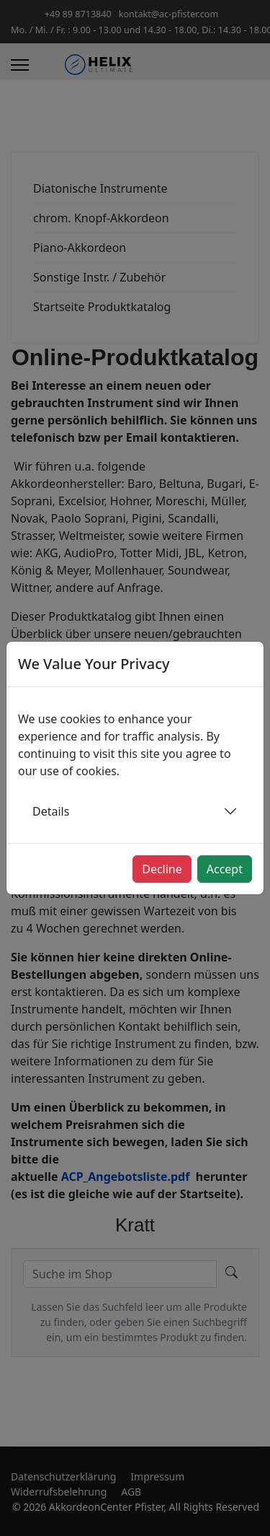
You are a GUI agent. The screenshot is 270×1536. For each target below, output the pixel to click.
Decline (162, 869)
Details (50, 811)
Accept (225, 869)
